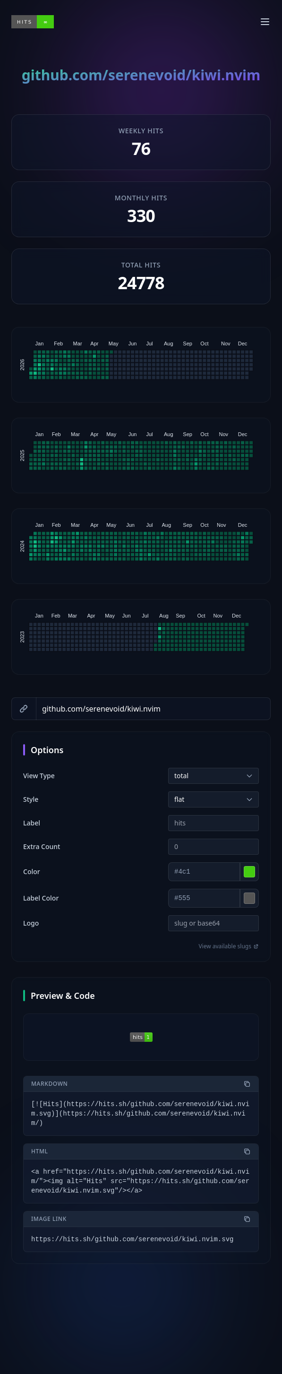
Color (31, 871)
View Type (39, 775)
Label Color (41, 897)
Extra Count (41, 846)
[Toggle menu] (265, 21)
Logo (31, 923)
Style (30, 799)
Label (31, 822)
